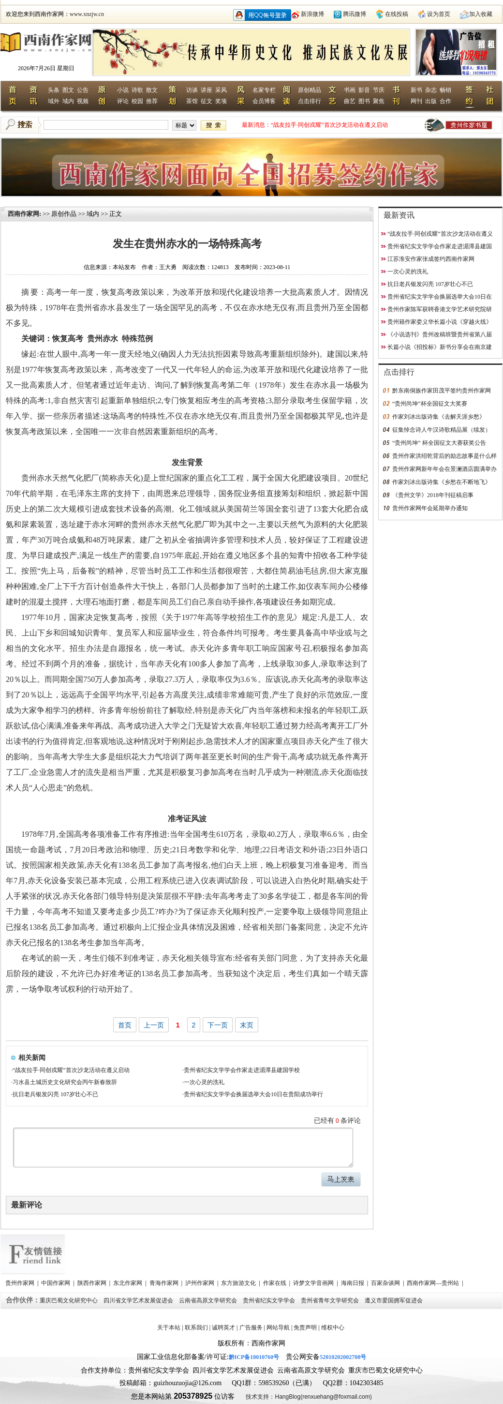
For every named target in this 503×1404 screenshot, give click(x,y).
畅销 (445, 90)
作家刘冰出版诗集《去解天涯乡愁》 (438, 416)
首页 (125, 1025)
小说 (123, 90)
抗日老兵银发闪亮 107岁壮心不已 (55, 1094)
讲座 (206, 90)
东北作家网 (128, 1283)
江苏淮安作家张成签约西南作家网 (430, 259)
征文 (206, 101)
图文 (68, 90)
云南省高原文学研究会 (208, 1300)
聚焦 (379, 101)
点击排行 (309, 101)
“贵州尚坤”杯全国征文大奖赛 (429, 403)
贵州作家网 (20, 1283)
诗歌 (137, 90)
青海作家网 (164, 1283)
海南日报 (353, 1283)
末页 (246, 1025)
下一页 (217, 1025)
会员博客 (264, 101)
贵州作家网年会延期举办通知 (430, 508)
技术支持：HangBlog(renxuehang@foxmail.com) (308, 1396)
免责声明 (305, 1327)
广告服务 (251, 1327)
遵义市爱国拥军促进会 (394, 1300)
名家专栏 (264, 90)
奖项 (221, 101)
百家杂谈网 (386, 1283)
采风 (221, 90)
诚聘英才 (223, 1327)
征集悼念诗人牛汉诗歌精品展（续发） (441, 429)
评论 (123, 101)
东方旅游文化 (239, 1283)
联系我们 (196, 1327)
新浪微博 (312, 14)
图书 (364, 101)
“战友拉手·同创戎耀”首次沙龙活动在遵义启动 (329, 124)
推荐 (152, 101)
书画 (349, 90)
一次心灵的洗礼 (204, 1082)
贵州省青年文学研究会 (330, 1300)
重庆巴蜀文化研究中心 (69, 1300)
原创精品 (309, 90)
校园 (137, 101)
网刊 (416, 101)
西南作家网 (23, 213)
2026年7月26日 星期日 (46, 68)
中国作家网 (56, 1283)
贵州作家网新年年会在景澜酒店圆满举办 (444, 469)
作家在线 (275, 1283)
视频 (83, 101)
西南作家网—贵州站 (433, 1283)
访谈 (192, 90)
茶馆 (192, 101)
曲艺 (349, 101)
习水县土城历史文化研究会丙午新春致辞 (65, 1082)
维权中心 (332, 1327)
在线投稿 (396, 14)
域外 (53, 101)
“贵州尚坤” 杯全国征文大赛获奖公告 (439, 442)
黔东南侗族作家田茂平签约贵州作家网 (441, 390)
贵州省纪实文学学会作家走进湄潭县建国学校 (242, 1070)
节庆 (379, 90)
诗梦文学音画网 (314, 1283)
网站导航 (278, 1327)
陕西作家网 (92, 1283)
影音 (364, 90)
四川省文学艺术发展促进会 (139, 1300)
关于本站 (168, 1327)
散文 (152, 90)
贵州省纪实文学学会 (269, 1300)
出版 (431, 101)
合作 (445, 101)
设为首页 (438, 14)
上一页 (154, 1025)
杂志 (431, 90)
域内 (68, 101)
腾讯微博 (354, 14)
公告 (83, 90)
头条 (53, 90)
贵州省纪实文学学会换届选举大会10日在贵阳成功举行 (253, 1094)
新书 (416, 90)
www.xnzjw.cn (87, 14)
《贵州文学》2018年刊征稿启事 (432, 495)
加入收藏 (480, 14)
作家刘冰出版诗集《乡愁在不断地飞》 (441, 482)
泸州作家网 (200, 1283)
